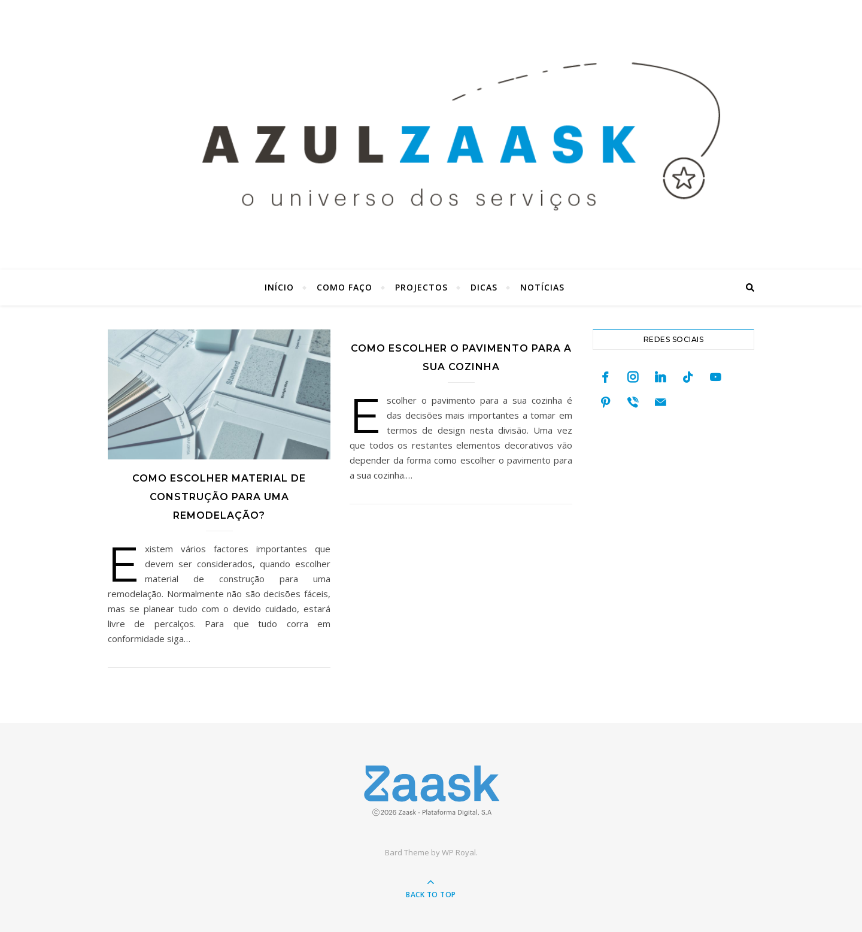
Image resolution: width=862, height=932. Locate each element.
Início (279, 287)
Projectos (421, 287)
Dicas (484, 287)
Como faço (344, 287)
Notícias (542, 287)
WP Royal (459, 852)
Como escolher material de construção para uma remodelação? (219, 497)
